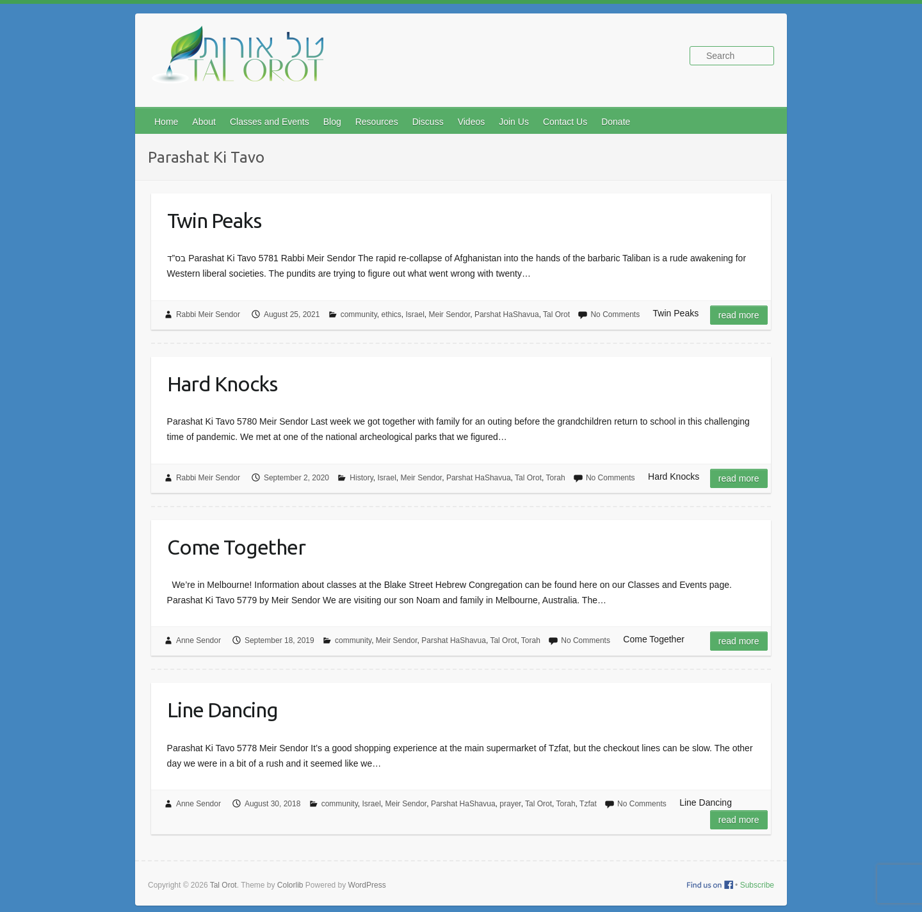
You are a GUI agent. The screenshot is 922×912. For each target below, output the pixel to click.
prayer (510, 803)
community (359, 314)
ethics (391, 314)
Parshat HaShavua (506, 314)
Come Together (236, 546)
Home (166, 122)
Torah (555, 477)
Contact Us (565, 122)
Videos (471, 122)
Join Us (514, 122)
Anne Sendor (198, 640)
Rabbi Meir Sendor (208, 314)
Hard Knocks (222, 383)
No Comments (615, 314)
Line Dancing (222, 709)
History (361, 477)
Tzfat (588, 803)
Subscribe (757, 885)
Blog (332, 122)
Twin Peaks (214, 220)
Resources (376, 122)
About (204, 122)
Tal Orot (556, 314)
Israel (415, 314)
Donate (615, 122)
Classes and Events (269, 122)
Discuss (428, 122)
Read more (738, 315)
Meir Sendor (450, 314)
